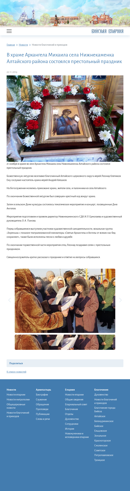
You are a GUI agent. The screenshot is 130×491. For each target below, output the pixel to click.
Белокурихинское (103, 421)
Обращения (42, 404)
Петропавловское (103, 455)
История (69, 428)
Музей (97, 472)
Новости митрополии (18, 399)
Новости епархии (16, 394)
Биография (42, 394)
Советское (99, 450)
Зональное (100, 435)
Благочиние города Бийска (104, 409)
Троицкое (99, 460)
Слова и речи (43, 419)
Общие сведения (74, 399)
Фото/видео (100, 476)
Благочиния (71, 409)
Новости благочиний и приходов (18, 414)
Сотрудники (71, 424)
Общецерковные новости (16, 406)
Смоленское (100, 445)
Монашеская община (105, 464)
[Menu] (9, 31)
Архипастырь (45, 389)
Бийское (98, 426)
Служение (41, 399)
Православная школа (105, 468)
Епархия (71, 389)
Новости (13, 389)
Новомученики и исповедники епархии (77, 435)
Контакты (99, 481)
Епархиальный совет (76, 404)
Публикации (42, 414)
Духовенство (72, 419)
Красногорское (102, 440)
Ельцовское (100, 430)
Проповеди (42, 409)
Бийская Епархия (107, 31)
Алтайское (99, 416)
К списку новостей (16, 371)
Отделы (69, 414)
